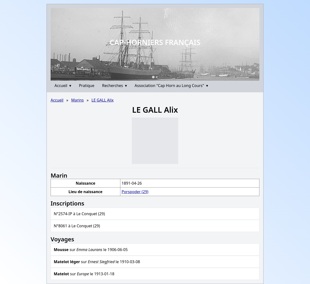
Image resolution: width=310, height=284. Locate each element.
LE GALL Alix (103, 100)
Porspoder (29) (135, 191)
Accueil (62, 85)
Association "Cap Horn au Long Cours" (171, 85)
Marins (77, 100)
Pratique (86, 85)
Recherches (114, 85)
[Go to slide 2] (157, 77)
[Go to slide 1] (153, 77)
